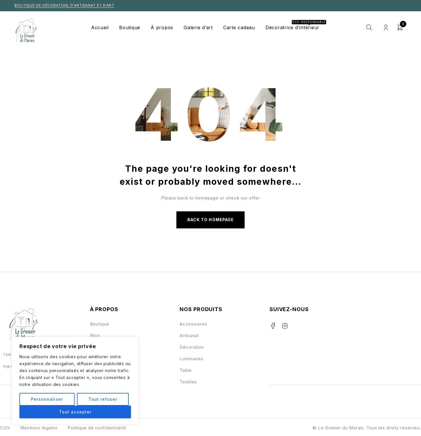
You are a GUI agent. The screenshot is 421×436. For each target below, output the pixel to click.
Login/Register (386, 28)
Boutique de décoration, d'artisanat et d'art (65, 5)
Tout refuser (102, 399)
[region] (75, 380)
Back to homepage (210, 219)
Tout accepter (75, 411)
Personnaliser (47, 399)
